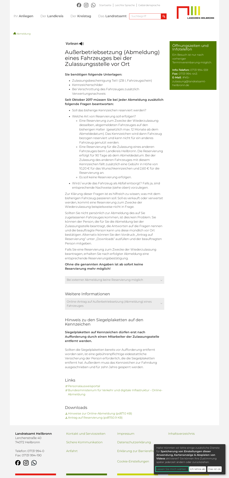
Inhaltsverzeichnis (181, 433)
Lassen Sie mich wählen (171, 469)
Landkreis (51, 16)
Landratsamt (112, 16)
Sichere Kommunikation (84, 442)
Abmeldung (23, 33)
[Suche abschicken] (163, 16)
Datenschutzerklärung (134, 442)
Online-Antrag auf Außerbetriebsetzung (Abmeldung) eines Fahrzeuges (109, 303)
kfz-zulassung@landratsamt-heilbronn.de (189, 81)
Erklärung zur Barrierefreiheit (139, 451)
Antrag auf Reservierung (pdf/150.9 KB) (95, 417)
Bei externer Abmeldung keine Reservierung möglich (105, 280)
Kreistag (80, 16)
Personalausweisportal (84, 386)
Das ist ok (214, 469)
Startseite (105, 5)
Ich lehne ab (197, 469)
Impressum (125, 433)
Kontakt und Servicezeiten (85, 433)
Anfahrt (72, 451)
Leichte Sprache (125, 5)
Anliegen (23, 16)
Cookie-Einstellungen (133, 461)
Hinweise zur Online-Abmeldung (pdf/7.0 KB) (100, 413)
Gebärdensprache (149, 5)
